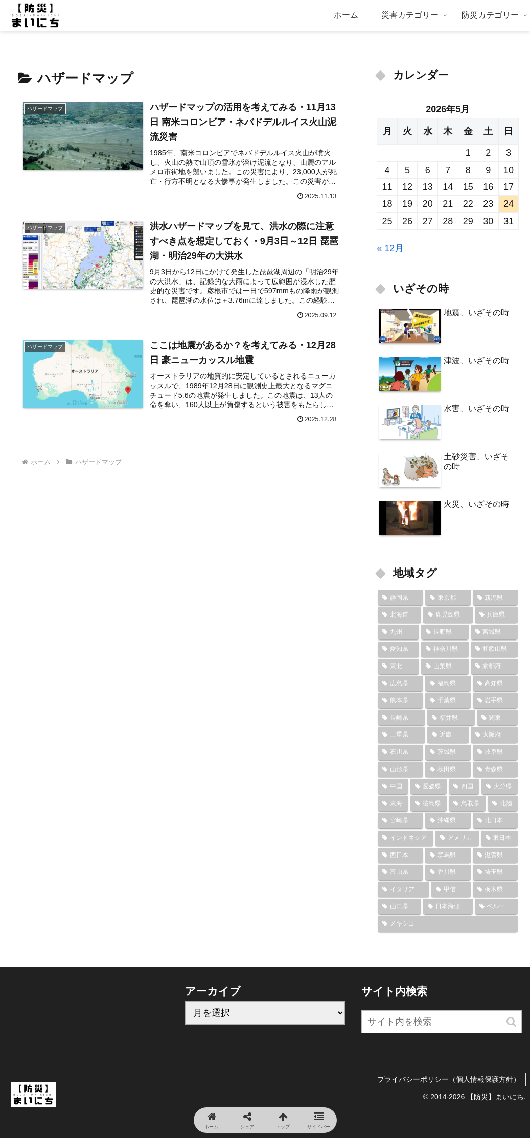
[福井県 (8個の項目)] (451, 718)
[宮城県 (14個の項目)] (494, 632)
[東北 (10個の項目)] (398, 666)
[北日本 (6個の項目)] (495, 820)
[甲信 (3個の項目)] (451, 889)
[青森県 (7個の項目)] (495, 769)
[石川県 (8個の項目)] (400, 752)
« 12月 (390, 248)
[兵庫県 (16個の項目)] (496, 615)
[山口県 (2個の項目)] (399, 906)
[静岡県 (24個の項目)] (400, 598)
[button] (511, 1022)
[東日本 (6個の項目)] (499, 838)
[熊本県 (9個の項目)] (400, 700)
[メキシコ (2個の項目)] (448, 924)
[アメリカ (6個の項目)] (457, 838)
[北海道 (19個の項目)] (399, 615)
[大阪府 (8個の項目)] (494, 735)
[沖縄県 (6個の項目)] (448, 820)
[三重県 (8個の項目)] (401, 735)
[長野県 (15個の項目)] (445, 632)
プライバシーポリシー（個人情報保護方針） (448, 1079)
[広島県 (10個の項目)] (400, 684)
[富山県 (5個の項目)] (400, 872)
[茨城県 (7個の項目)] (448, 752)
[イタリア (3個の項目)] (403, 889)
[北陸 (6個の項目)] (503, 804)
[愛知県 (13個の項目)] (398, 649)
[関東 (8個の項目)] (497, 718)
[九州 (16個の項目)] (398, 632)
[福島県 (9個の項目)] (448, 684)
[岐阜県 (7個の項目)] (495, 752)
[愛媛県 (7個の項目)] (428, 786)
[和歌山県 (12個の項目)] (494, 649)
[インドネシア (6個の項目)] (405, 838)
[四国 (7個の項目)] (464, 786)
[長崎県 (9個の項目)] (401, 718)
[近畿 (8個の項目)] (448, 735)
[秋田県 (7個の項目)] (448, 769)
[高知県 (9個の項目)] (495, 684)
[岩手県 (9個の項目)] (495, 700)
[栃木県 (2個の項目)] (495, 889)
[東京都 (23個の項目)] (448, 598)
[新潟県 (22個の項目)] (495, 598)
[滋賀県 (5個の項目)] (495, 855)
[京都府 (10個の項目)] (494, 666)
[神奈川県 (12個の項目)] (445, 649)
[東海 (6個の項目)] (393, 804)
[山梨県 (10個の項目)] (445, 666)
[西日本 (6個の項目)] (400, 855)
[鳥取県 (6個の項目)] (467, 804)
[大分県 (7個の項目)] (499, 786)
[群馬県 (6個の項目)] (448, 855)
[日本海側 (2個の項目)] (448, 906)
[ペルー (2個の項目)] (496, 906)
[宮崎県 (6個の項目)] (400, 820)
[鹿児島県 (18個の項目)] (448, 615)
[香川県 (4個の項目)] (448, 872)
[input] (441, 1021)
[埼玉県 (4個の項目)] (495, 872)
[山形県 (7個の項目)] (400, 769)
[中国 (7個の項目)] (393, 786)
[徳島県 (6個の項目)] (428, 804)
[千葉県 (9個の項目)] (448, 700)
